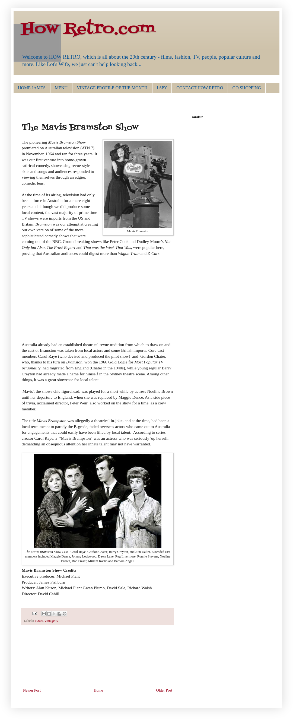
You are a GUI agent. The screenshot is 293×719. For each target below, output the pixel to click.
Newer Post (32, 690)
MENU (61, 87)
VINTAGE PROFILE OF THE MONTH (112, 87)
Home (98, 690)
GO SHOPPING (247, 87)
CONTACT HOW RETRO (199, 87)
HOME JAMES (32, 87)
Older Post (164, 690)
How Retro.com (88, 29)
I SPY (162, 87)
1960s (39, 621)
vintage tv (51, 621)
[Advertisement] (98, 659)
